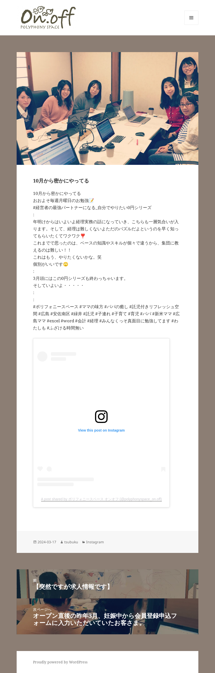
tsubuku (71, 542)
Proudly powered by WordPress (60, 662)
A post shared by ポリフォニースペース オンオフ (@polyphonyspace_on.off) (101, 499)
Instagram (95, 542)
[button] (48, 17)
